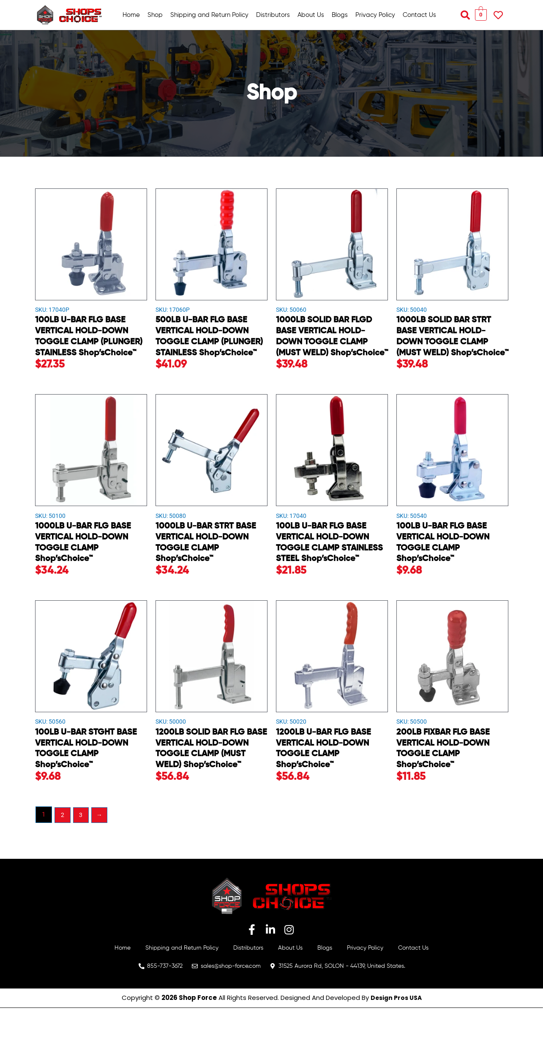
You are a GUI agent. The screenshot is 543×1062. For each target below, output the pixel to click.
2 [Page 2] (63, 867)
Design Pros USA (396, 1052)
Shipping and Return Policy (209, 15)
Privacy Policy (375, 15)
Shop (155, 15)
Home (131, 15)
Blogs (340, 15)
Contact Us (419, 15)
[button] (465, 15)
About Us (310, 15)
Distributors (273, 15)
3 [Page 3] (82, 867)
